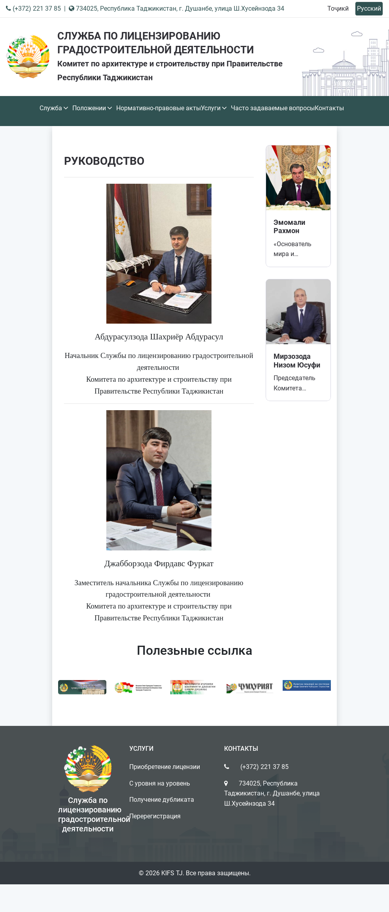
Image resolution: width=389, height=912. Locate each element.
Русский (369, 8)
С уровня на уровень (159, 783)
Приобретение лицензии (164, 767)
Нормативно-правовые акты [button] (158, 108)
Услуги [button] (211, 108)
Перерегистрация (155, 816)
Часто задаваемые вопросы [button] (273, 108)
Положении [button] (89, 108)
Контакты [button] (329, 108)
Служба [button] (51, 108)
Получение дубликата (161, 799)
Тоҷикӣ (338, 8)
